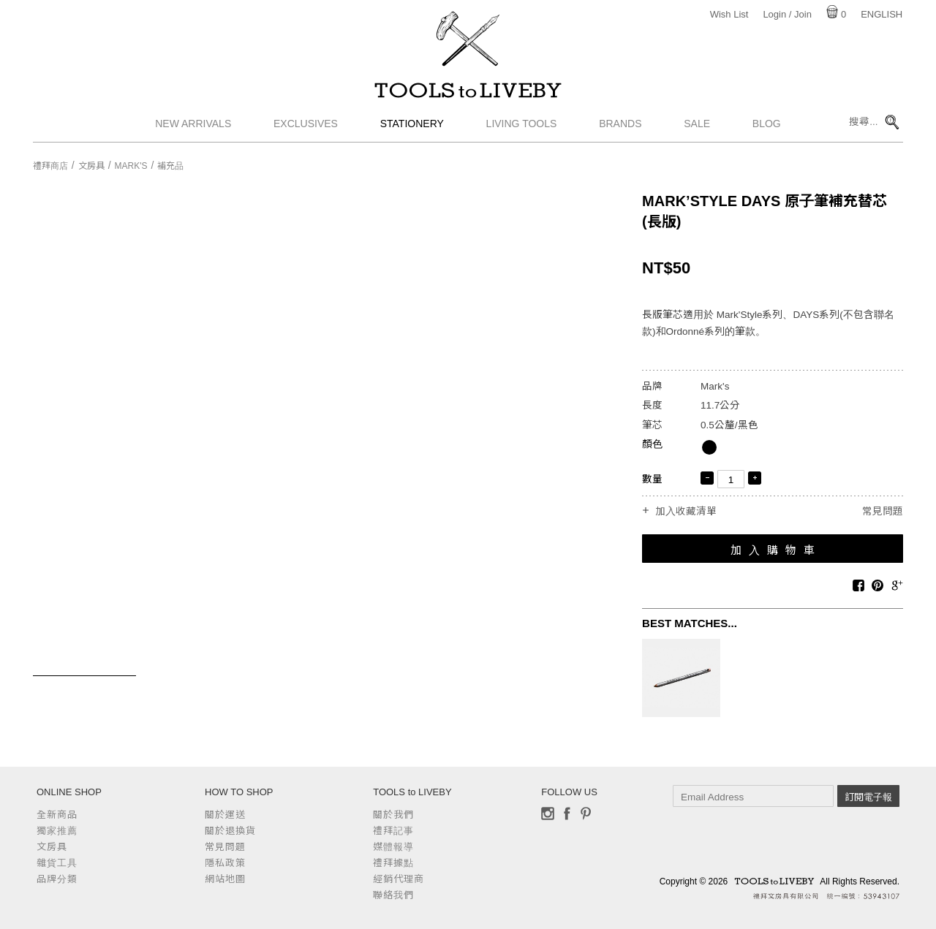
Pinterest (585, 813)
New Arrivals (193, 128)
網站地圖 (225, 878)
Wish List (729, 14)
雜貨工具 (57, 862)
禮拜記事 (393, 830)
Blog (766, 128)
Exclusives (305, 128)
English (881, 14)
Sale (697, 128)
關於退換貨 (230, 830)
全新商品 (57, 814)
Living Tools (521, 128)
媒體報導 (393, 846)
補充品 (170, 166)
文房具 (91, 166)
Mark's (131, 166)
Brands (620, 128)
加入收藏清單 (686, 512)
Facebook (566, 813)
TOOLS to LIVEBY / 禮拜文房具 (468, 93)
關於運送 (225, 814)
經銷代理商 (398, 878)
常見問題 (882, 511)
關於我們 (393, 814)
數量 (652, 479)
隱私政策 (225, 862)
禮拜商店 (50, 166)
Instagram (547, 813)
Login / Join (787, 14)
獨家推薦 (57, 830)
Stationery (412, 128)
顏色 (652, 444)
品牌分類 (57, 878)
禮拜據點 (393, 862)
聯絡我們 (393, 895)
